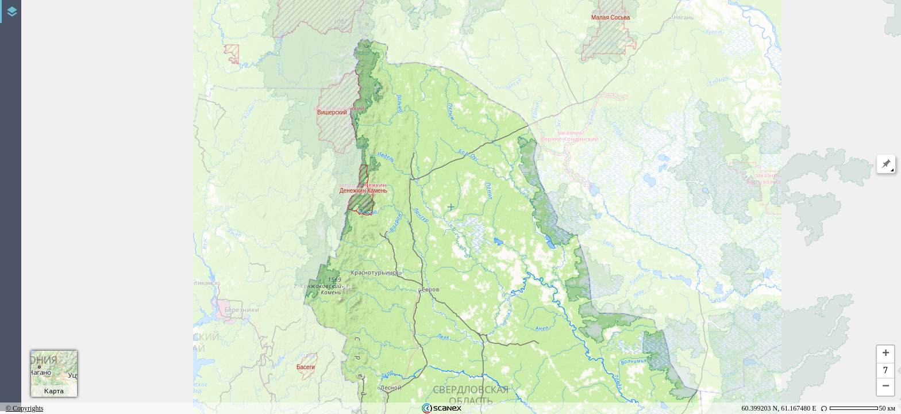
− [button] (886, 387)
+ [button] (886, 354)
